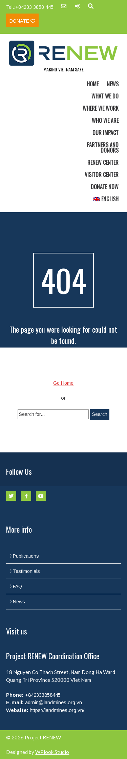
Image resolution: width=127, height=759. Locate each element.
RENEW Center (103, 162)
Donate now (105, 187)
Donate (22, 21)
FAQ (17, 586)
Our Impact (105, 133)
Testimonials (26, 571)
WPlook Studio (52, 752)
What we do (105, 96)
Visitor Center (102, 175)
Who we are (105, 120)
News (113, 84)
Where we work (101, 108)
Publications (26, 556)
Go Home (63, 383)
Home (93, 84)
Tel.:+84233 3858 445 (30, 7)
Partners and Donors (103, 147)
